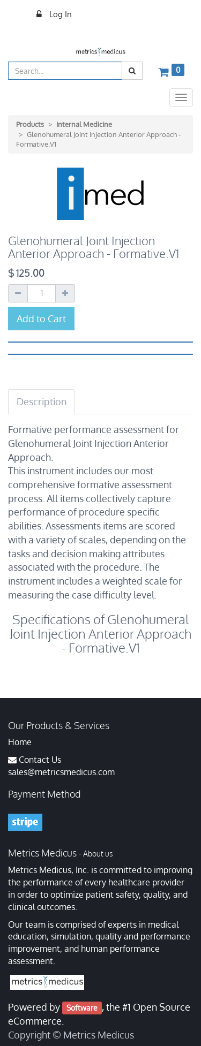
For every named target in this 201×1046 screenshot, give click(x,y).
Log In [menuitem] (59, 14)
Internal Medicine (84, 124)
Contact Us (40, 759)
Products (30, 124)
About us (98, 853)
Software (82, 1007)
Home (20, 742)
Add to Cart (41, 318)
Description (41, 401)
